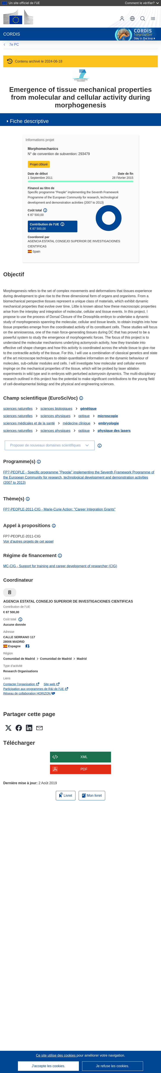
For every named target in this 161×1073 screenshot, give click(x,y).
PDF (84, 769)
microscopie (108, 416)
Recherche (142, 18)
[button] (132, 18)
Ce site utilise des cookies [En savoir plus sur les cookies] (56, 1055)
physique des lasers (114, 430)
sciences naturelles (18, 408)
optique (84, 416)
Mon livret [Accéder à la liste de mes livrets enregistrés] (92, 795)
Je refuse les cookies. (112, 1066)
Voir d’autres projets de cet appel (28, 541)
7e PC (14, 44)
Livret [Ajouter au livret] (65, 794)
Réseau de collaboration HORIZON (29, 693)
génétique (88, 408)
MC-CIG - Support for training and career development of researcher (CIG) (60, 566)
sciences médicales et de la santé (29, 423)
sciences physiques (55, 416)
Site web (52, 684)
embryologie (108, 423)
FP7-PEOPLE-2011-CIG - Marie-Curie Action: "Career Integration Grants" (59, 509)
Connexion (122, 18)
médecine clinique (76, 423)
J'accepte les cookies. (48, 1066)
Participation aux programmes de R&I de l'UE (36, 689)
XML (84, 757)
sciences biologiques (56, 408)
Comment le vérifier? (142, 3)
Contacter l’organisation (21, 684)
